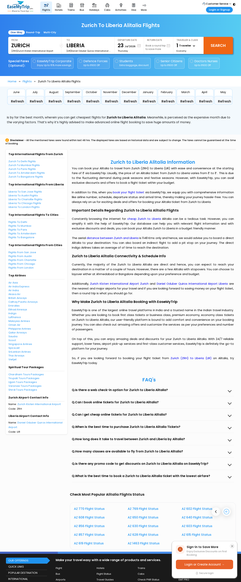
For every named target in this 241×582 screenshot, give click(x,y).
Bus (58, 574)
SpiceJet (14, 348)
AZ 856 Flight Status (89, 526)
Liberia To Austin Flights (23, 195)
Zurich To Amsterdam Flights (26, 173)
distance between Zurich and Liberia (113, 238)
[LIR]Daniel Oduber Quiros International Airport (88, 50)
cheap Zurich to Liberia (144, 219)
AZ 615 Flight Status (196, 534)
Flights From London (21, 268)
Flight (59, 568)
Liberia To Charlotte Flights (25, 199)
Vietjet (12, 359)
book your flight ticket (129, 192)
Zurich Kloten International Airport (39, 404)
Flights (27, 81)
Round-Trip (33, 32)
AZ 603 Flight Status (197, 526)
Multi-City (50, 32)
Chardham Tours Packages (26, 374)
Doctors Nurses (204, 63)
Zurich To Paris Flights (22, 169)
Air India (13, 290)
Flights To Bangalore (21, 237)
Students (132, 63)
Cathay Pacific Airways (23, 302)
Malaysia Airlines (19, 321)
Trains (141, 568)
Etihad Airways (17, 309)
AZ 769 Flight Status (143, 509)
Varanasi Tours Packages (25, 386)
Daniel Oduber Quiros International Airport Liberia (193, 284)
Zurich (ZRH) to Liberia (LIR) (192, 358)
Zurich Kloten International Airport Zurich (120, 284)
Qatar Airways (17, 332)
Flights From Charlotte (22, 260)
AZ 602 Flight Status (197, 509)
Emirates (14, 306)
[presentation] (216, 511)
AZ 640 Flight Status (197, 517)
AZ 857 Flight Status (89, 534)
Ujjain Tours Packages (22, 382)
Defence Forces (93, 63)
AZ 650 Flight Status (143, 517)
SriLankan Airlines (19, 352)
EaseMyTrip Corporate (52, 63)
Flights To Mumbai (19, 226)
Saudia (13, 336)
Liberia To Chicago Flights (24, 203)
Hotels (100, 568)
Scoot (12, 340)
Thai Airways (16, 355)
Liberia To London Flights (24, 207)
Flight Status (104, 574)
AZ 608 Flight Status (89, 517)
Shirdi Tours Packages (22, 390)
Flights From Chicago (21, 264)
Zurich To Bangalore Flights (25, 177)
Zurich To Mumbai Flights (24, 165)
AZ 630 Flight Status (143, 526)
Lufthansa (14, 317)
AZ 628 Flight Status (143, 534)
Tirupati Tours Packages (24, 378)
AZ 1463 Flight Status (144, 543)
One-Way (16, 32)
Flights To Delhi (17, 222)
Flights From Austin (20, 256)
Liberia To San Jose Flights (25, 191)
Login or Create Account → (204, 564)
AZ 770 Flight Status (89, 509)
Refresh (17, 101)
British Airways (17, 298)
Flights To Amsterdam (22, 233)
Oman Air (14, 325)
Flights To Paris (17, 229)
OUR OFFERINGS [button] (18, 560)
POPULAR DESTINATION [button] (22, 573)
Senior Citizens (169, 63)
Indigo (12, 313)
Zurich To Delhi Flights (22, 161)
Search (218, 45)
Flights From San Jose (22, 252)
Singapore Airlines (20, 344)
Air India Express (18, 286)
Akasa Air (14, 294)
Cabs (141, 574)
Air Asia (13, 282)
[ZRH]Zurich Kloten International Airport (32, 50)
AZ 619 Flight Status (89, 543)
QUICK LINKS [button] (16, 567)
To (68, 40)
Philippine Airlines (19, 329)
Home (12, 81)
